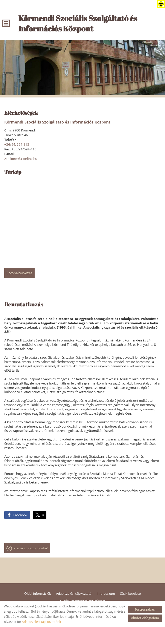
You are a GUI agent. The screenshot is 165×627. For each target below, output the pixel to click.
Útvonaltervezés (19, 273)
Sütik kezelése (130, 593)
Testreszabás (145, 609)
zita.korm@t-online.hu (20, 158)
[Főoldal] (90, 24)
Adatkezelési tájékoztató (74, 593)
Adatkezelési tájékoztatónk (41, 621)
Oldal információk (37, 593)
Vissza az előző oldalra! (31, 548)
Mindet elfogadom (144, 618)
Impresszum (106, 593)
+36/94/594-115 (16, 144)
